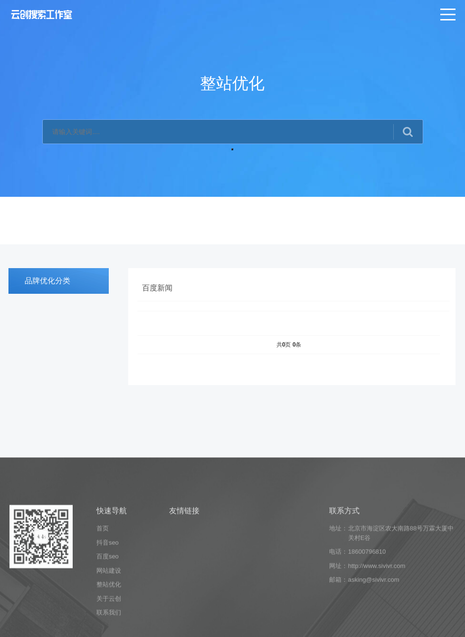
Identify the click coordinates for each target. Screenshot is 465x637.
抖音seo (107, 580)
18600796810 (367, 589)
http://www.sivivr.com (377, 604)
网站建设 (108, 608)
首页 (102, 566)
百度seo (107, 594)
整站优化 (108, 622)
